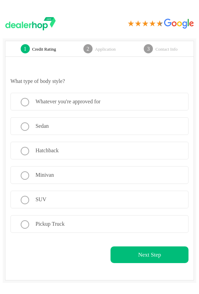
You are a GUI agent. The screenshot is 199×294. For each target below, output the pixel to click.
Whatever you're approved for (68, 101)
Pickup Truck (50, 224)
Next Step (149, 255)
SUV (41, 199)
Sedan (42, 126)
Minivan (45, 175)
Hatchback (47, 150)
